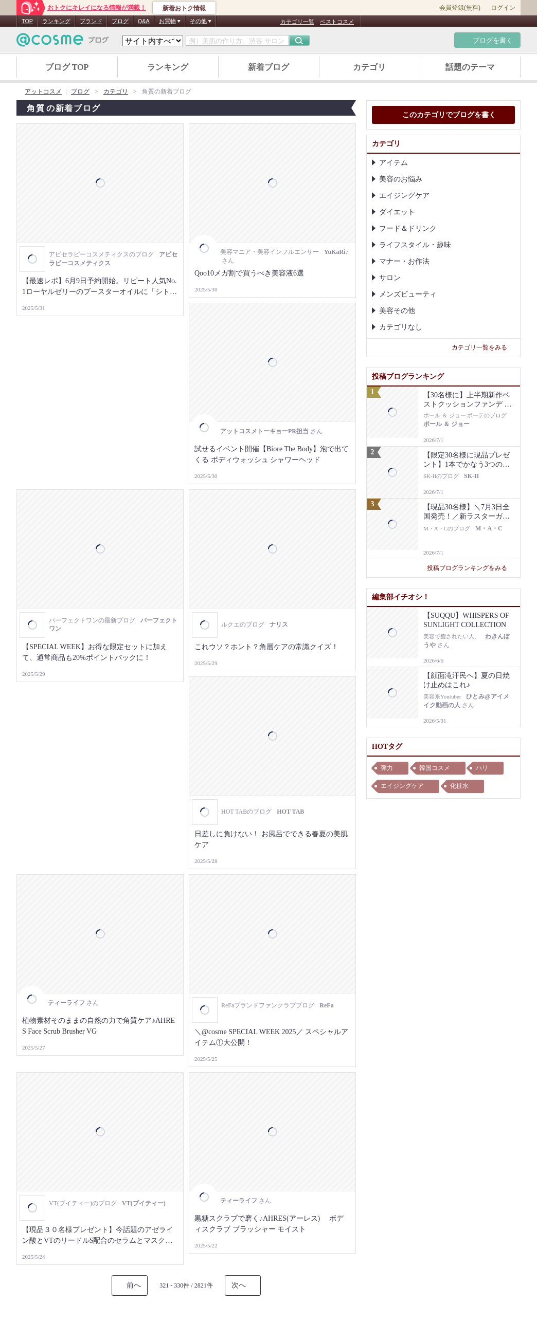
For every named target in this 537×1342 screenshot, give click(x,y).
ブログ (120, 21)
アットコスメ (43, 91)
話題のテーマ (470, 67)
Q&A (144, 21)
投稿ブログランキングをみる (471, 568)
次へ (238, 1285)
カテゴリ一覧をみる (483, 347)
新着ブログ (268, 67)
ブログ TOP (67, 67)
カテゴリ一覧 (297, 22)
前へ (134, 1285)
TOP (27, 21)
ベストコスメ (337, 22)
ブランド (91, 21)
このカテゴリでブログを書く (443, 115)
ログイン (503, 7)
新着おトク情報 (184, 8)
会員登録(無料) (459, 7)
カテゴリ (369, 67)
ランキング (56, 21)
